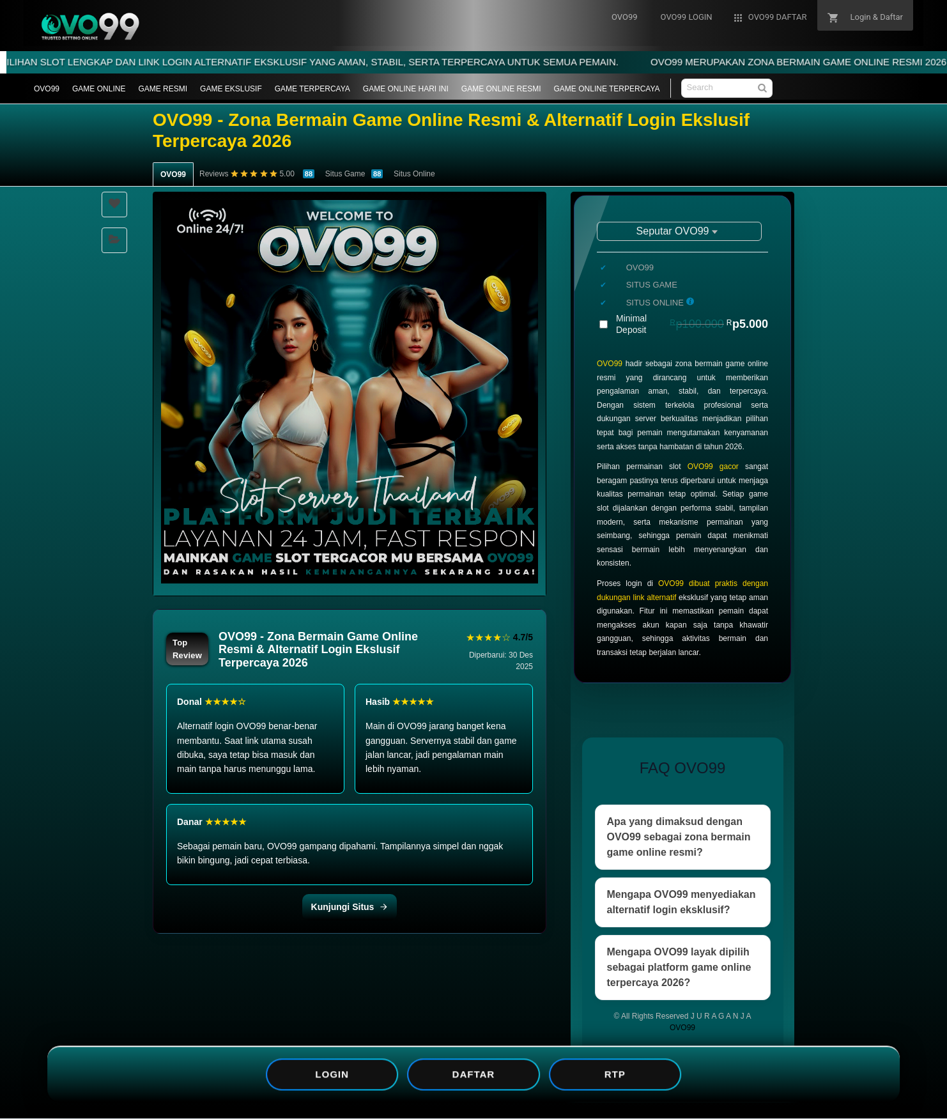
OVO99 (46, 88)
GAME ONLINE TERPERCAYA (607, 88)
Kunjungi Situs (350, 907)
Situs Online (414, 173)
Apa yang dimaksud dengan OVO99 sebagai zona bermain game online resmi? (679, 837)
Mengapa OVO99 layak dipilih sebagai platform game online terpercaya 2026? (679, 967)
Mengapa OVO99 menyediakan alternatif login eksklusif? (681, 902)
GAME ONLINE (98, 88)
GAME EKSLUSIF (231, 88)
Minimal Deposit (692, 324)
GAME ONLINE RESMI (501, 88)
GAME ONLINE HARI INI (406, 88)
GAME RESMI (162, 88)
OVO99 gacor (713, 466)
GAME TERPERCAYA (312, 88)
